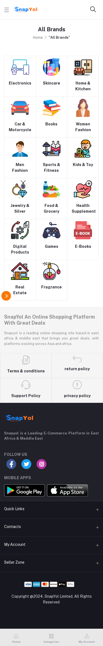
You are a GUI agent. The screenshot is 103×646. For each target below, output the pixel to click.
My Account (15, 544)
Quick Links (14, 509)
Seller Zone (14, 562)
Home (38, 37)
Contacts (12, 526)
